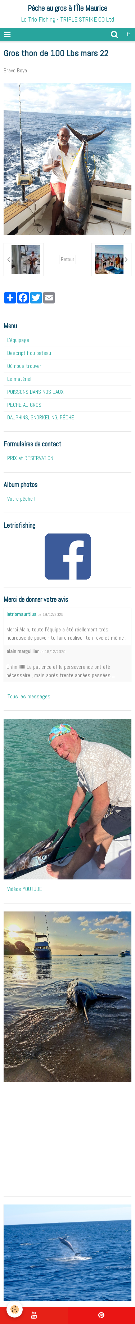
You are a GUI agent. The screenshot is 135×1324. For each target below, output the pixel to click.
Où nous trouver (24, 366)
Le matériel (19, 379)
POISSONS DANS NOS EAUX (35, 392)
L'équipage (18, 340)
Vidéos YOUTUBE (24, 889)
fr (128, 34)
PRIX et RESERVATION (30, 458)
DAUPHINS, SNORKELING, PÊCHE (40, 417)
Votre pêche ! (21, 499)
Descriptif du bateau (29, 353)
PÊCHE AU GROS (24, 405)
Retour (67, 259)
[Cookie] (14, 1309)
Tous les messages (29, 696)
